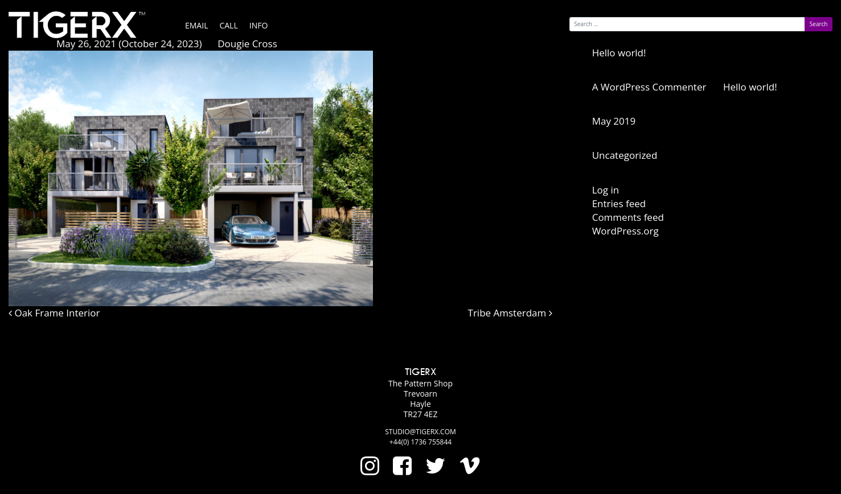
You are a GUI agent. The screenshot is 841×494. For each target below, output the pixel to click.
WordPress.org (625, 230)
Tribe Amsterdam (510, 312)
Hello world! (619, 52)
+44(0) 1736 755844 (420, 442)
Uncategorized (625, 155)
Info (258, 25)
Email (196, 25)
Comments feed (628, 217)
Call (228, 25)
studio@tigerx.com (420, 432)
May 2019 (614, 120)
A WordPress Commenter (649, 86)
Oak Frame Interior (54, 312)
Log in (605, 189)
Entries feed (619, 203)
